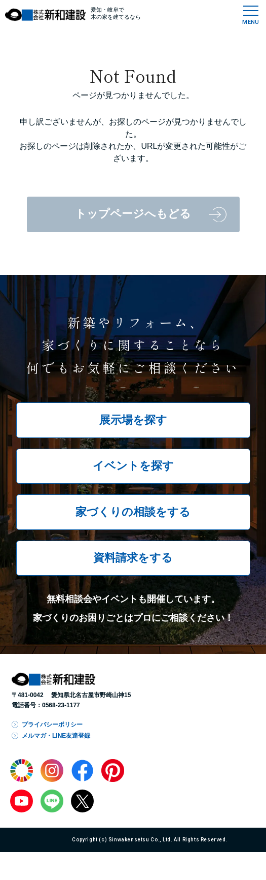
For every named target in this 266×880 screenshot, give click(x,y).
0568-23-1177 (61, 705)
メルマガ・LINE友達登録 (56, 735)
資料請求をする (133, 557)
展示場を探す (133, 420)
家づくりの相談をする (133, 512)
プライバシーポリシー (52, 724)
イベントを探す (133, 465)
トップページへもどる (133, 213)
